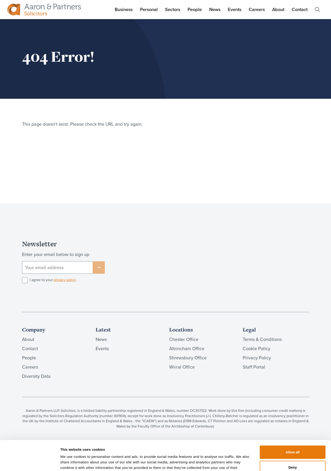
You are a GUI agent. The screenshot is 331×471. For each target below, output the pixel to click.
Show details (241, 462)
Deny (292, 437)
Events (234, 9)
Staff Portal (254, 366)
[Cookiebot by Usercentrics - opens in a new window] (30, 462)
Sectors (172, 9)
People (195, 9)
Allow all (293, 422)
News (214, 9)
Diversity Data (36, 376)
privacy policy (65, 279)
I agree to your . (53, 279)
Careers (257, 9)
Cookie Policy (256, 348)
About (278, 9)
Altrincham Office (186, 348)
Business (124, 9)
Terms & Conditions (262, 339)
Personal (149, 9)
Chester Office (183, 339)
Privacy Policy (257, 357)
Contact (300, 9)
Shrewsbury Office (188, 357)
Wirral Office (182, 366)
